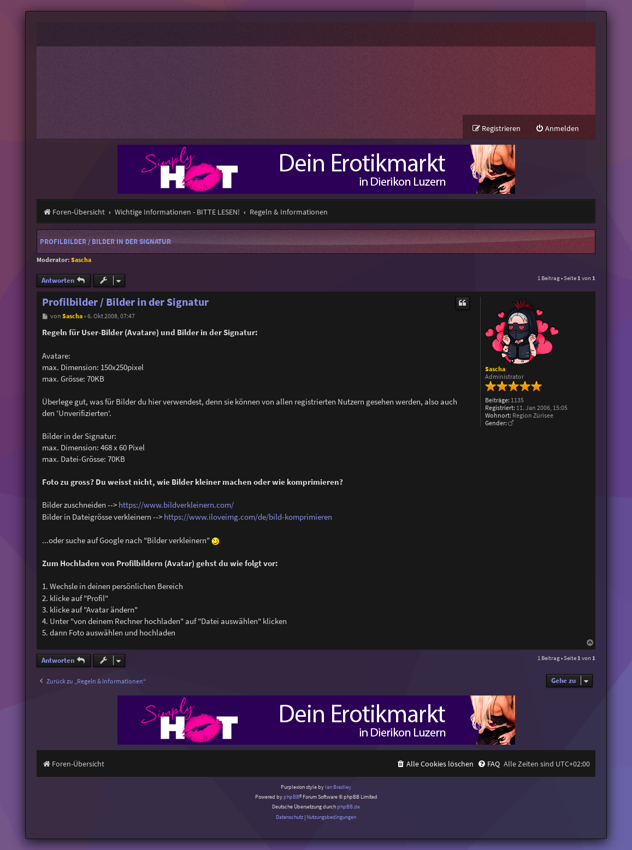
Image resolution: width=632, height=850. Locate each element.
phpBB (291, 796)
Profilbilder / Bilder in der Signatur (105, 241)
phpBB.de (348, 806)
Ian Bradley (338, 786)
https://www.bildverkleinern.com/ (176, 505)
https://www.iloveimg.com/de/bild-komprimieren (248, 517)
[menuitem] (557, 128)
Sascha (81, 259)
